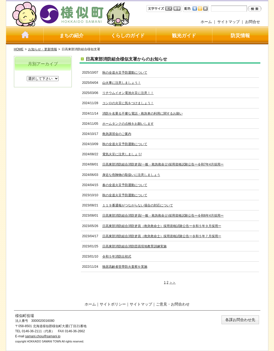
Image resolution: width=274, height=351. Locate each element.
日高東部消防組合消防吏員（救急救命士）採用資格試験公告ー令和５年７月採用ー (161, 236)
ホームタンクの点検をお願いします (128, 124)
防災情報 (240, 35)
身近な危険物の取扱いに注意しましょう (131, 175)
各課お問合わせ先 (240, 320)
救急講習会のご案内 (116, 134)
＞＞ (172, 282)
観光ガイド (184, 35)
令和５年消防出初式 (116, 256)
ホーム (206, 22)
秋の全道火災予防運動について (124, 72)
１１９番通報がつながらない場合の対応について (137, 205)
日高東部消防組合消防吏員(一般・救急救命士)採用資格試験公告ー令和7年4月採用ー (163, 164)
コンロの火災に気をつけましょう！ (128, 103)
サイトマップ (228, 22)
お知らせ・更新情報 (42, 49)
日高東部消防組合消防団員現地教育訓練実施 (134, 246)
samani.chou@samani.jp (43, 336)
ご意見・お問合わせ (173, 304)
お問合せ (252, 22)
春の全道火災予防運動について (124, 185)
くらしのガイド (128, 35)
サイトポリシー (113, 304)
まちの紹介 (71, 35)
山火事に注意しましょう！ (121, 83)
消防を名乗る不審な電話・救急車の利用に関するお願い (142, 113)
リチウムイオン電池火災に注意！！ (128, 93)
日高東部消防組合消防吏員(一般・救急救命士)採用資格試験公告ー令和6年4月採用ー (163, 215)
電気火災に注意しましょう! (122, 154)
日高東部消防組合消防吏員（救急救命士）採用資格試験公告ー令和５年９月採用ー (161, 226)
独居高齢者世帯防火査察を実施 (124, 267)
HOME (19, 49)
